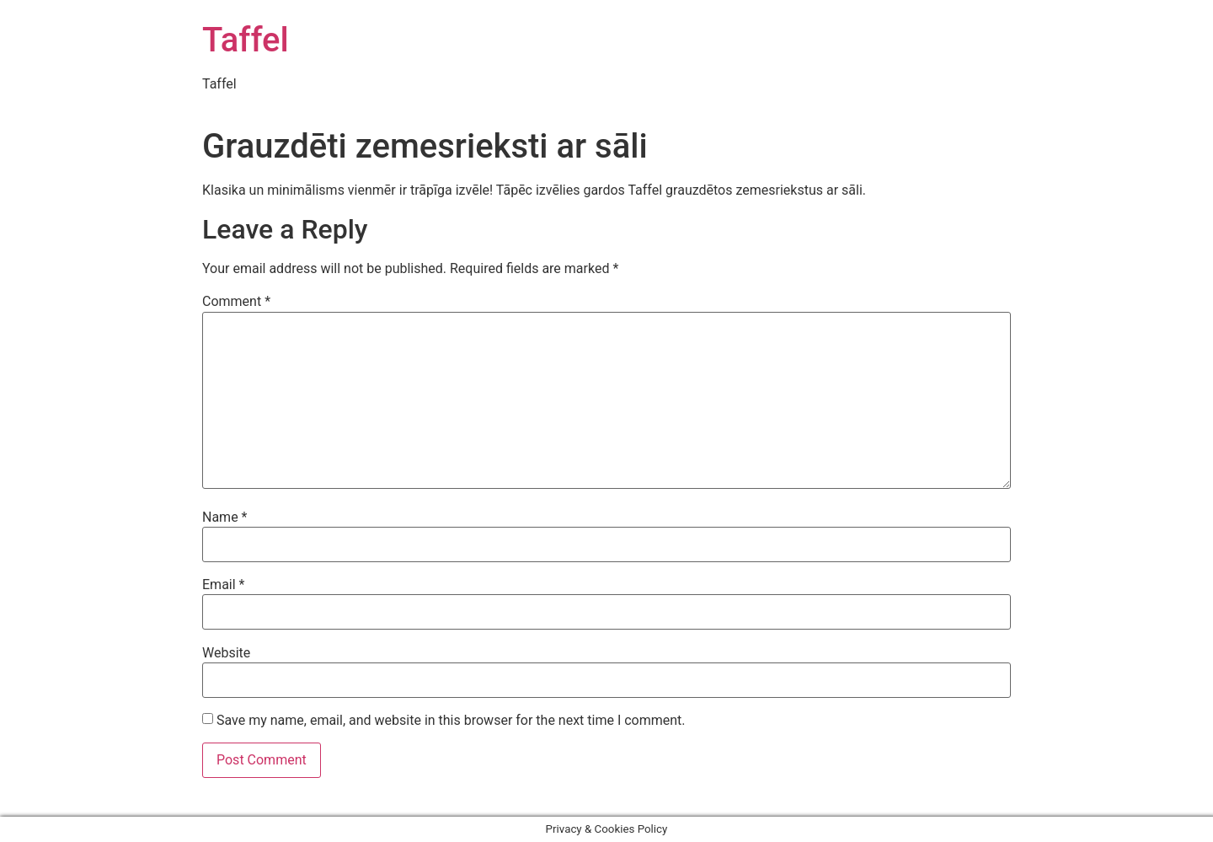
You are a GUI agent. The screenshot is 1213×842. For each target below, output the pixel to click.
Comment (236, 301)
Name (225, 517)
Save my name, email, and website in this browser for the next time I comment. (451, 720)
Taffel (245, 40)
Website (226, 653)
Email (223, 585)
